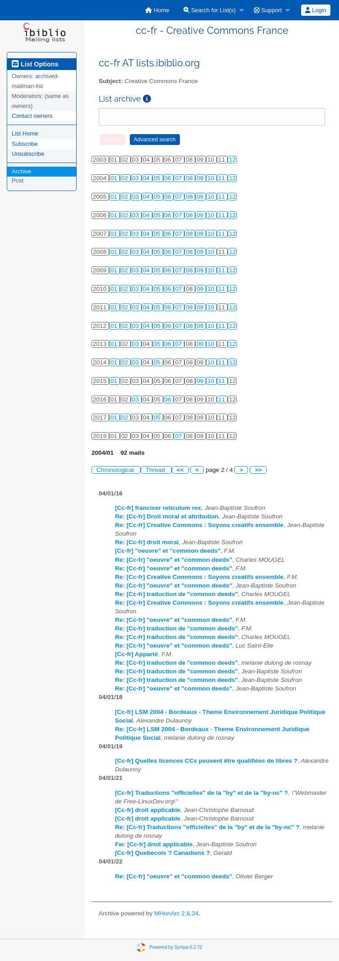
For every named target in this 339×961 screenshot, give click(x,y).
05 (158, 178)
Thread (156, 470)
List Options (35, 64)
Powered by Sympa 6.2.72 (175, 947)
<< (180, 470)
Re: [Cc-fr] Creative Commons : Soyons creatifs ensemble (199, 525)
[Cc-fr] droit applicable (147, 810)
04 (147, 178)
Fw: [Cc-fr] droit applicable (153, 844)
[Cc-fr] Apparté (136, 654)
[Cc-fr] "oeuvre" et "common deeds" (167, 550)
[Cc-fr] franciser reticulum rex (158, 507)
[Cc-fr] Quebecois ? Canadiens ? (162, 852)
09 (201, 178)
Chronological (116, 470)
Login (315, 10)
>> (258, 470)
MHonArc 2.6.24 (176, 913)
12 (232, 159)
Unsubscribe (28, 153)
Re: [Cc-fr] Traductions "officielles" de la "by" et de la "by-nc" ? (207, 827)
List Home (25, 133)
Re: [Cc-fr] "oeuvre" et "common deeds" (173, 559)
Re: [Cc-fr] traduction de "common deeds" (176, 594)
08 (190, 178)
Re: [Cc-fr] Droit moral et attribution (167, 516)
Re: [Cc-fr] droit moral (147, 542)
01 (114, 178)
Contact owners (32, 115)
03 (136, 178)
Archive (21, 171)
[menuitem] (157, 10)
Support (268, 10)
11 (222, 178)
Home (157, 10)
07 (179, 178)
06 (169, 178)
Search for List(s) (209, 10)
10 (211, 178)
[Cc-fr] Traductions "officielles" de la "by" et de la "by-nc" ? (201, 792)
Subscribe (25, 143)
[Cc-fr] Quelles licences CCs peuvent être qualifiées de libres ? (206, 760)
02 (125, 178)
